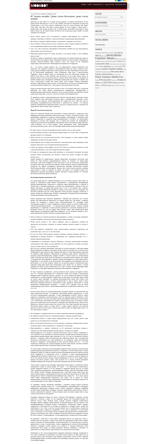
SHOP (89, 4)
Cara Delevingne (122, 58)
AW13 (98, 55)
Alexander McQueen (101, 53)
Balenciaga (103, 55)
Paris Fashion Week (106, 76)
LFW (123, 66)
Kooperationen (39, 1)
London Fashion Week (111, 69)
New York (115, 74)
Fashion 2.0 (121, 61)
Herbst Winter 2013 (114, 64)
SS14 (104, 85)
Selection (109, 4)
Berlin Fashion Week (108, 57)
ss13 (100, 85)
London (98, 69)
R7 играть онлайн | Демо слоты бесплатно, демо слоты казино (59, 17)
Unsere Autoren (48, 1)
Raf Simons (114, 80)
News (54, 13)
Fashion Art (120, 4)
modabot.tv (98, 4)
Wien (117, 85)
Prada (97, 80)
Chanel (97, 61)
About (32, 1)
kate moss (112, 66)
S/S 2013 (107, 82)
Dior (116, 61)
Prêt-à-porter (105, 80)
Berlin (110, 55)
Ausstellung (118, 53)
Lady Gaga (118, 66)
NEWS (84, 4)
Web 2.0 (114, 85)
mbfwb (109, 72)
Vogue (109, 85)
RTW (101, 83)
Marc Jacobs (103, 72)
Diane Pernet (110, 61)
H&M (107, 64)
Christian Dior (103, 61)
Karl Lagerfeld (104, 66)
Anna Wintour (110, 52)
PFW (120, 77)
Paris (119, 74)
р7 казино (47, 188)
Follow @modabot (100, 44)
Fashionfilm (100, 64)
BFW (115, 59)
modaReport (43, 13)
